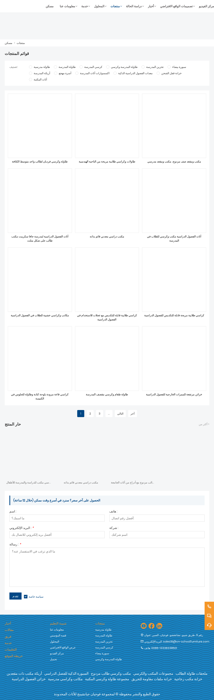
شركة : (113, 528)
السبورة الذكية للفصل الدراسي (66, 673)
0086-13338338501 (164, 648)
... (109, 414)
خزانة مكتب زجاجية (188, 678)
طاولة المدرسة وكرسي (108, 659)
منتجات (21, 43)
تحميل (53, 659)
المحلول (54, 641)
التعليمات (11, 649)
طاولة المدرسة (103, 635)
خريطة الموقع (14, 656)
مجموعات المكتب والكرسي (153, 673)
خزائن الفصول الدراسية (29, 678)
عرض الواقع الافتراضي (63, 647)
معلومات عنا (57, 630)
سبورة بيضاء (102, 653)
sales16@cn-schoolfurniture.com (186, 641)
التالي (120, 414)
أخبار (8, 623)
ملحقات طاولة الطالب (192, 673)
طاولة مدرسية (103, 630)
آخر (133, 414)
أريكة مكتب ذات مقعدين (24, 673)
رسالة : (15, 545)
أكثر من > (204, 424)
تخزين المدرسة (104, 641)
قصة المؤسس (58, 635)
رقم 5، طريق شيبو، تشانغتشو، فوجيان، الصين (177, 635)
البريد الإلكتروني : (21, 528)
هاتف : (113, 512)
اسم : (12, 512)
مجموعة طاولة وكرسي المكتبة (107, 678)
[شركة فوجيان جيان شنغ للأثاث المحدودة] (24, 6)
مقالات (9, 630)
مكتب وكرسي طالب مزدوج (111, 673)
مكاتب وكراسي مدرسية (65, 678)
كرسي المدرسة (104, 647)
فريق (8, 636)
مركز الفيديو (57, 653)
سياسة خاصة (36, 597)
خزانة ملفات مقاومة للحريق (151, 678)
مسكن (8, 43)
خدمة (8, 643)
